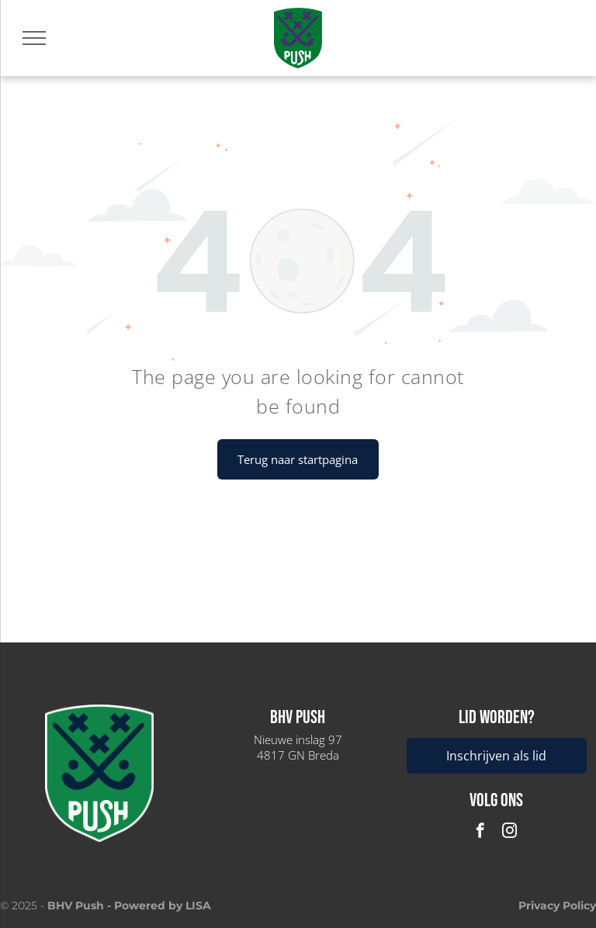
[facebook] (480, 832)
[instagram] (509, 832)
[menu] (34, 38)
